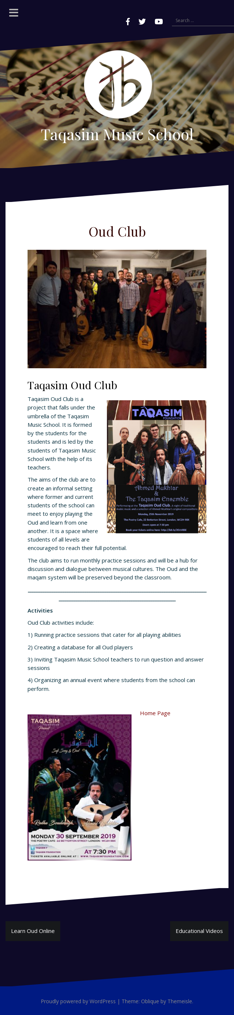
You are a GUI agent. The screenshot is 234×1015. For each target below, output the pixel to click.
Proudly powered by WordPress (78, 1001)
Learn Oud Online (33, 930)
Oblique (150, 1001)
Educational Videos (199, 930)
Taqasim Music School (117, 134)
